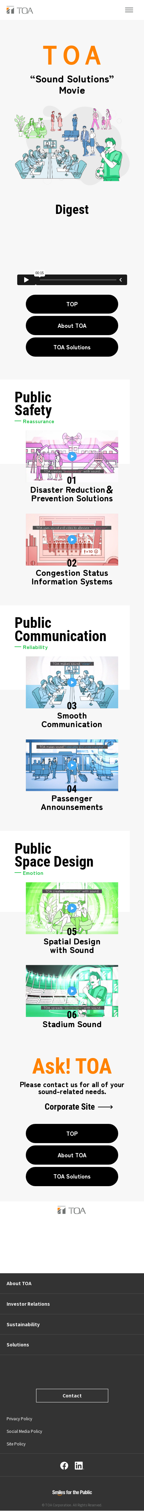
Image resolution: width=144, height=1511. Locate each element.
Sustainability (23, 1324)
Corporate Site (70, 1107)
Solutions (18, 1345)
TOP (72, 304)
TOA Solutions (72, 347)
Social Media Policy (24, 1432)
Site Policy (16, 1444)
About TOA (72, 325)
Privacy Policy (19, 1419)
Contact (72, 1396)
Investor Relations (28, 1304)
